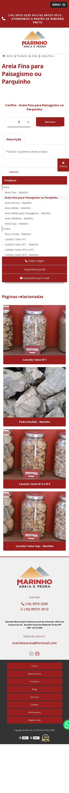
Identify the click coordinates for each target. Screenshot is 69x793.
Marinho (14, 172)
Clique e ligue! (34, 260)
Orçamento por (34, 269)
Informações (34, 712)
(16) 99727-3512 (49, 15)
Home (34, 666)
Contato (34, 704)
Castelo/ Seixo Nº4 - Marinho (22, 255)
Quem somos (34, 673)
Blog (34, 689)
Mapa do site (34, 720)
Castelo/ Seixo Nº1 (15, 239)
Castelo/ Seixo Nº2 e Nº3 (19, 249)
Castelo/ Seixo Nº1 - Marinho (22, 244)
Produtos (10, 180)
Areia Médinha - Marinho (19, 218)
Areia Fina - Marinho (16, 192)
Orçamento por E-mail (34, 278)
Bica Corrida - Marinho (18, 234)
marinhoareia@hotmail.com (34, 643)
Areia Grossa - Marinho (18, 202)
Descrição (13, 139)
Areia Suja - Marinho (16, 223)
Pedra (6, 229)
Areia (6, 187)
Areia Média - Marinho (18, 208)
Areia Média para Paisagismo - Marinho (28, 213)
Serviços (34, 697)
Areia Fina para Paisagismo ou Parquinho (31, 197)
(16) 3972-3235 (20, 15)
